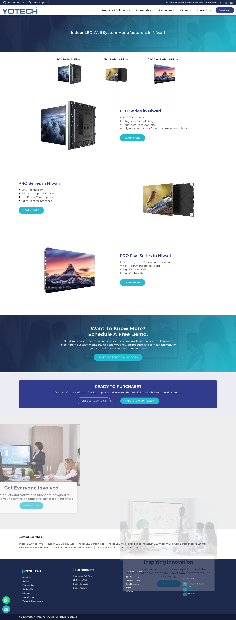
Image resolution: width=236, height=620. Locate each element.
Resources (167, 10)
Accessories (145, 10)
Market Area (37, 590)
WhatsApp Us (37, 2)
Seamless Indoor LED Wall (33, 547)
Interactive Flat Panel (89, 578)
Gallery (36, 584)
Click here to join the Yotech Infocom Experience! (190, 2)
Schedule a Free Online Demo (118, 358)
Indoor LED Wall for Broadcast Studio (72, 547)
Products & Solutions (116, 10)
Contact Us (204, 10)
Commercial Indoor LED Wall (190, 543)
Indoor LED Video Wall (31, 543)
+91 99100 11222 (14, 2)
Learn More (132, 138)
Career (186, 10)
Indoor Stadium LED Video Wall (153, 543)
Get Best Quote (96, 401)
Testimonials (37, 585)
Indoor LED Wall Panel (120, 543)
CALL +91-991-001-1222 (142, 401)
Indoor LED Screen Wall (91, 543)
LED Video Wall (88, 579)
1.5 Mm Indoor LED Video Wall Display (117, 547)
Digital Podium (88, 582)
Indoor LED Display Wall (60, 543)
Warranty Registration (38, 591)
